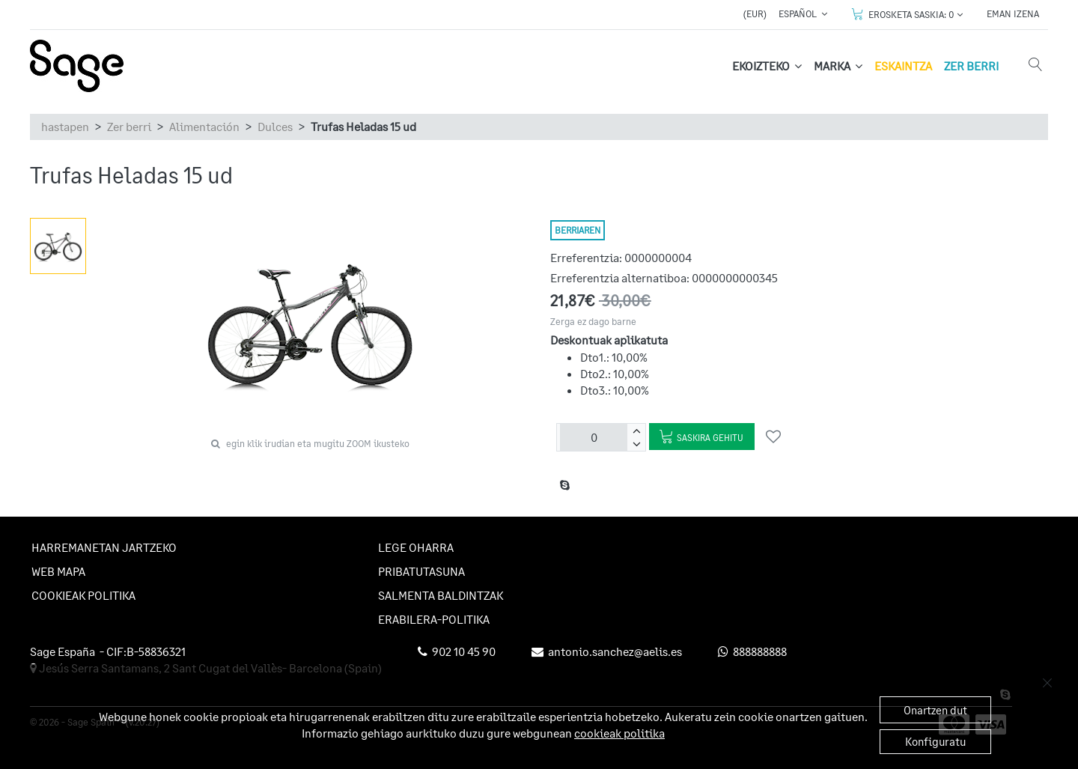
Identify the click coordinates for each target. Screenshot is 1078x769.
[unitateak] (593, 437)
